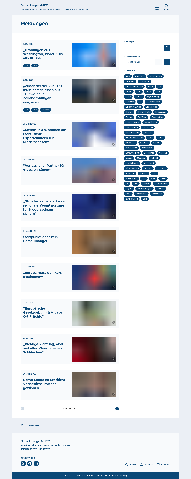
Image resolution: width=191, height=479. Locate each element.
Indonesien (130, 143)
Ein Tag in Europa (133, 107)
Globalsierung (132, 127)
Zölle (145, 199)
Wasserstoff (157, 194)
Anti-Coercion (155, 76)
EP (140, 102)
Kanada (156, 143)
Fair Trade (142, 117)
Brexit (150, 87)
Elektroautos (151, 107)
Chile (158, 92)
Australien (130, 81)
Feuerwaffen (157, 117)
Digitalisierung (153, 97)
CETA (148, 92)
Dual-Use (130, 102)
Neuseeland (148, 163)
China (128, 97)
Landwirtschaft (132, 153)
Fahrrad (129, 117)
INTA (150, 138)
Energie (129, 112)
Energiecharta (144, 112)
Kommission (147, 148)
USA (136, 184)
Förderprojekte (132, 122)
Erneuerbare (160, 112)
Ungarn (129, 189)
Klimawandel (131, 148)
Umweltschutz (161, 184)
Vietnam (160, 189)
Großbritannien (132, 132)
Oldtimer (148, 168)
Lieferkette (149, 153)
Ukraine (146, 184)
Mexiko (129, 158)
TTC (144, 178)
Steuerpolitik (131, 178)
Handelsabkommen (134, 138)
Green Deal (148, 127)
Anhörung (139, 76)
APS (128, 76)
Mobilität (154, 158)
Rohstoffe (130, 173)
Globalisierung (150, 122)
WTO (128, 194)
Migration (141, 158)
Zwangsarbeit (132, 199)
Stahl (154, 173)
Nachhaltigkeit (132, 163)
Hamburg (148, 132)
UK (127, 184)
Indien (160, 138)
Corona (139, 97)
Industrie (144, 143)
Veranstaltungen (144, 189)
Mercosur (163, 153)
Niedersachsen (132, 168)
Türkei (163, 178)
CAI (159, 87)
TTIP (153, 178)
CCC (139, 92)
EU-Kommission (153, 102)
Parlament (161, 168)
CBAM (129, 92)
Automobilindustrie (134, 87)
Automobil (144, 81)
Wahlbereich (141, 194)
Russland (143, 173)
